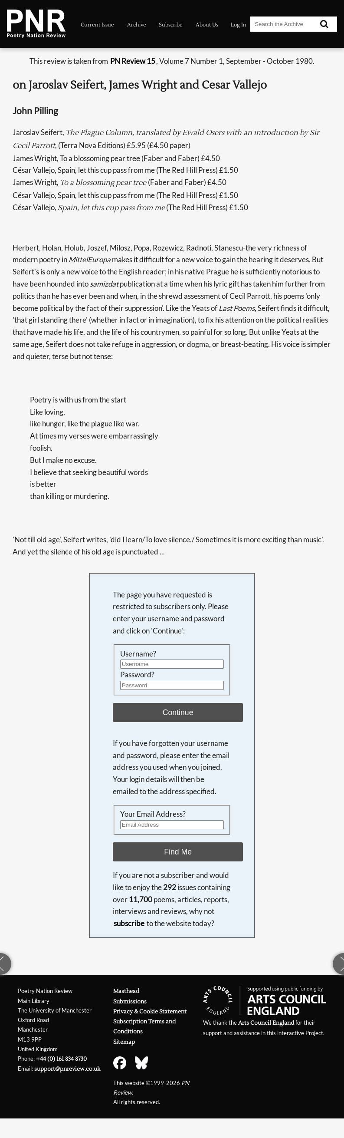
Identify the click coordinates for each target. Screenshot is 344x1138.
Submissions (130, 1001)
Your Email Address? (153, 813)
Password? (137, 674)
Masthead (126, 991)
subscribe (129, 923)
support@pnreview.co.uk (67, 1068)
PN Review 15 (132, 61)
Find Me (178, 852)
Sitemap (124, 1042)
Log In (238, 24)
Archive (136, 24)
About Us (207, 24)
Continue (178, 712)
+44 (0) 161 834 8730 (61, 1058)
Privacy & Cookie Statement (150, 1011)
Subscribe (171, 24)
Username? (138, 653)
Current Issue (97, 24)
